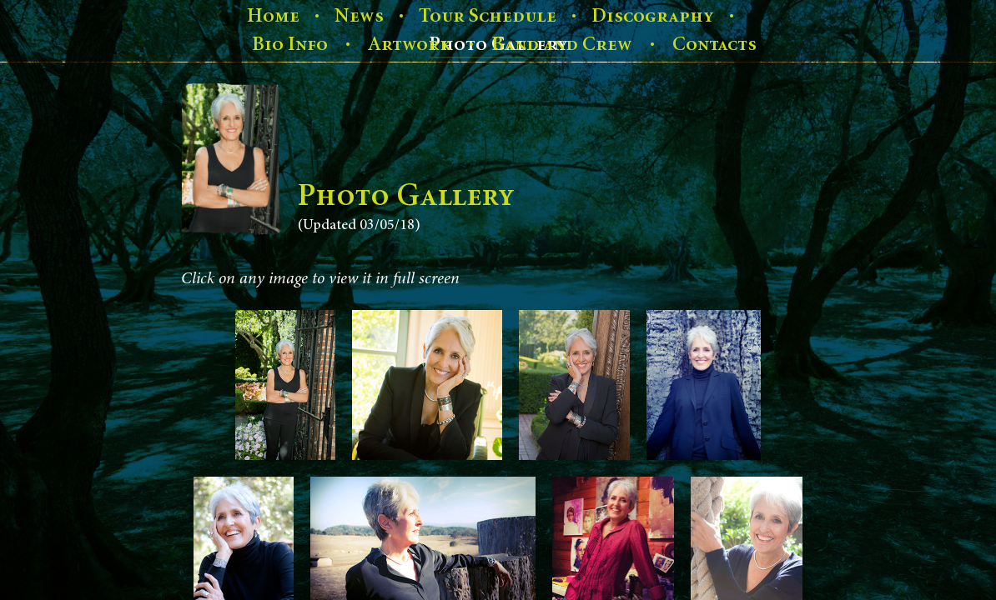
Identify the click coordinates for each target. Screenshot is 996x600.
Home (273, 16)
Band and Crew (561, 44)
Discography (652, 16)
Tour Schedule (487, 16)
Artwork (409, 44)
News (359, 16)
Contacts (714, 44)
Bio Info (290, 44)
